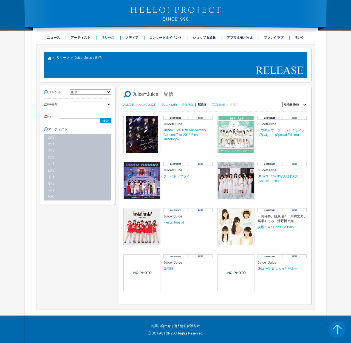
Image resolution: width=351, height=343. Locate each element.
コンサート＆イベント (165, 38)
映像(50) (187, 104)
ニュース (53, 38)
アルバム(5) (169, 104)
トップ (49, 59)
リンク (299, 38)
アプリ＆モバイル (240, 38)
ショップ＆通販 (204, 38)
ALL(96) (128, 104)
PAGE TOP (337, 329)
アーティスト (80, 38)
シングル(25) (148, 104)
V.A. (51, 197)
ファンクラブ (274, 38)
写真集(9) (218, 104)
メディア (131, 38)
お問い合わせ (161, 326)
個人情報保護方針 (187, 326)
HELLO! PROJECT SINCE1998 (175, 13)
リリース (63, 58)
